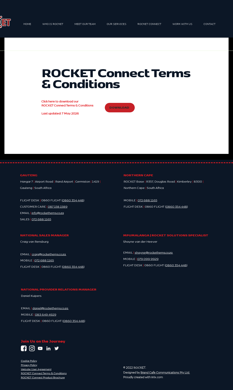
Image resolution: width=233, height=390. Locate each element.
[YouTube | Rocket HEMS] (40, 348)
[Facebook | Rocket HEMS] (24, 348)
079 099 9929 (148, 258)
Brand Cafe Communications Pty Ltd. (165, 372)
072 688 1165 (147, 200)
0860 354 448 (73, 200)
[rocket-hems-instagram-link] (32, 348)
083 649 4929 (45, 314)
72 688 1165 (45, 260)
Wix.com (157, 377)
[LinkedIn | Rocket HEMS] (48, 348)
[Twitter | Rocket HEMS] (56, 348)
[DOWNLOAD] (120, 107)
